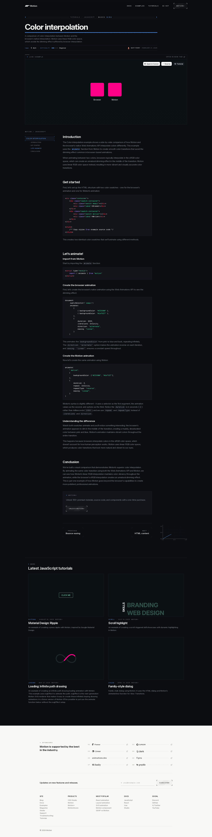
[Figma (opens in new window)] (152, 758)
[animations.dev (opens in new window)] (108, 758)
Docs (129, 6)
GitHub (155, 803)
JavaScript (89, 17)
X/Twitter (156, 805)
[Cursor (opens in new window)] (152, 744)
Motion (71, 803)
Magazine (44, 808)
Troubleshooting (46, 816)
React (126, 803)
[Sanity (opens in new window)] (108, 765)
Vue (125, 805)
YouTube (155, 808)
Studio (42, 810)
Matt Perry (135, 48)
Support (43, 813)
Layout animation (103, 803)
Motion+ (180, 6)
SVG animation (102, 805)
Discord (155, 800)
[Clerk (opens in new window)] (152, 751)
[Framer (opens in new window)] (108, 744)
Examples (140, 6)
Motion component (103, 808)
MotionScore (73, 808)
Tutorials (153, 6)
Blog (41, 800)
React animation (102, 800)
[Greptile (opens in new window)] (152, 765)
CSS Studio (72, 800)
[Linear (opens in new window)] (108, 751)
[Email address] (138, 783)
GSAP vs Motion (102, 810)
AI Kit (165, 6)
